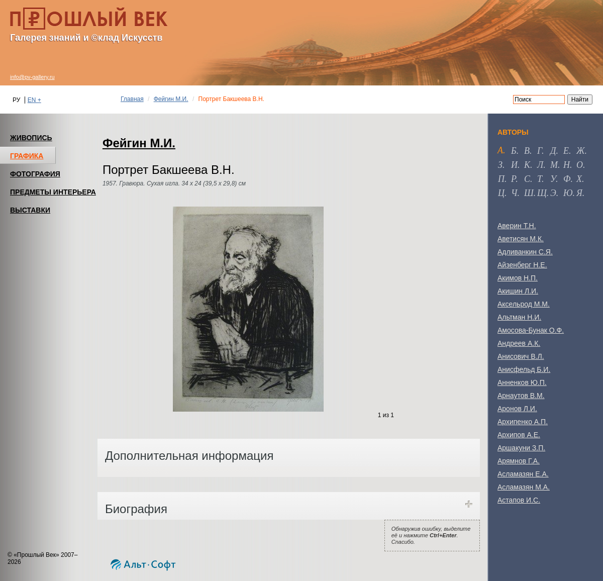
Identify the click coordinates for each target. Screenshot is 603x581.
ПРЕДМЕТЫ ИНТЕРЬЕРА (53, 192)
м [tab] (554, 165)
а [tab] (500, 150)
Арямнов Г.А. (518, 461)
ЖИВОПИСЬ (31, 138)
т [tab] (539, 179)
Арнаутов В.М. (521, 396)
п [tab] (501, 179)
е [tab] (566, 151)
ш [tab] (529, 193)
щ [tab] (542, 193)
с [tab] (527, 179)
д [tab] (553, 151)
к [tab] (527, 165)
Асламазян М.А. (523, 487)
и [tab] (514, 165)
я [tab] (579, 193)
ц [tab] (501, 193)
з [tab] (500, 165)
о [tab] (579, 165)
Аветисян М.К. (520, 239)
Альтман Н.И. (519, 317)
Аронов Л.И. (517, 409)
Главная (132, 99)
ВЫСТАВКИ (30, 210)
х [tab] (579, 179)
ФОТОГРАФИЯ (35, 174)
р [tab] (513, 179)
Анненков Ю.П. (522, 382)
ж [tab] (580, 151)
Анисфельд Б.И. (523, 369)
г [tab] (539, 151)
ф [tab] (566, 179)
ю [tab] (568, 193)
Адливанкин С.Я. (525, 252)
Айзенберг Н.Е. (522, 265)
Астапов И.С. (518, 500)
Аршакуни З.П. (521, 448)
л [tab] (540, 165)
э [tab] (553, 193)
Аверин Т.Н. (516, 226)
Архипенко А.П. (522, 422)
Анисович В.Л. (520, 356)
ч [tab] (514, 193)
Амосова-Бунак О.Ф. (530, 330)
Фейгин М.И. (171, 99)
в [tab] (527, 151)
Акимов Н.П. (517, 278)
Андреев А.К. (518, 343)
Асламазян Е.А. (523, 474)
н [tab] (566, 165)
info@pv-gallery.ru (32, 77)
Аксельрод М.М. (523, 304)
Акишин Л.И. (517, 291)
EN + (34, 100)
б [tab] (514, 151)
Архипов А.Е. (518, 435)
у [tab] (553, 179)
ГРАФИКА (26, 156)
